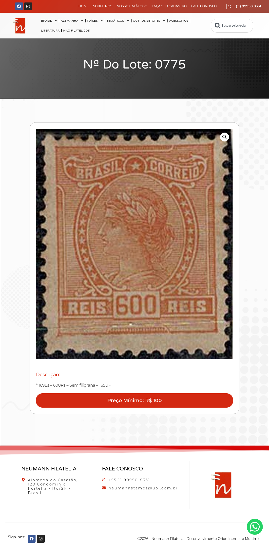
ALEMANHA (72, 21)
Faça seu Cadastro (169, 6)
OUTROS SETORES (149, 21)
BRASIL (49, 21)
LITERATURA (50, 30)
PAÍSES (95, 21)
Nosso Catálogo (132, 6)
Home (83, 6)
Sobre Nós (102, 6)
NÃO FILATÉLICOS (76, 30)
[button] (224, 137)
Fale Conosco (204, 6)
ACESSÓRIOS (178, 20)
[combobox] (232, 26)
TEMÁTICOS (118, 21)
